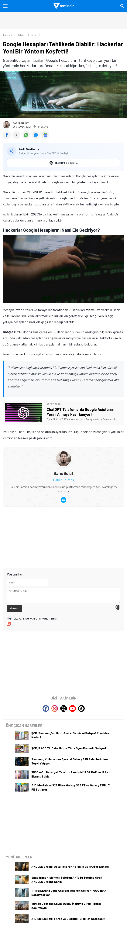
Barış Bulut (21, 123)
